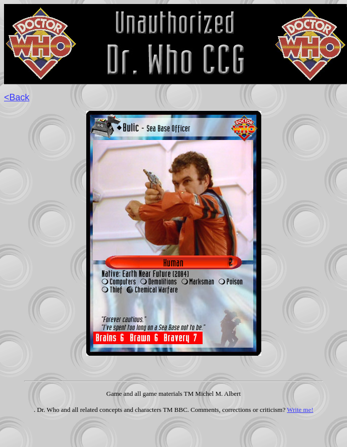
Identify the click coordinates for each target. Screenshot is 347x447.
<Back (17, 97)
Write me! (300, 409)
